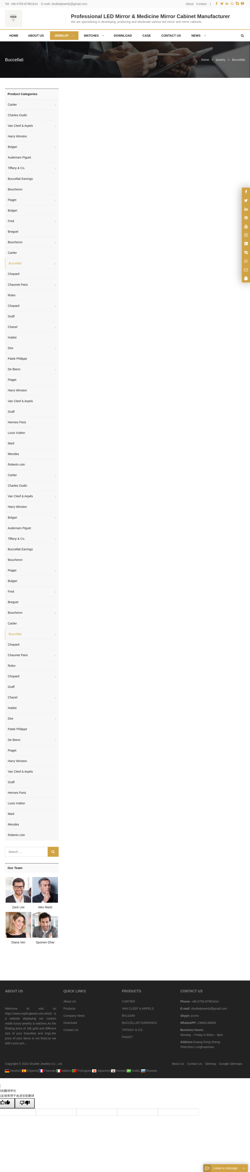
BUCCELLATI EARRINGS (139, 1023)
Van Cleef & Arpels (20, 125)
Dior (10, 348)
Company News (74, 1015)
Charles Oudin (17, 115)
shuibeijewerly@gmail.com (69, 4)
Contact (201, 4)
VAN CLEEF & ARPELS (138, 1008)
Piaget (12, 200)
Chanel (12, 327)
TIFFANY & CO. (132, 1030)
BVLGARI (128, 1015)
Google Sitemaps (230, 1063)
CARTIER (128, 1001)
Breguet (13, 231)
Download (70, 1023)
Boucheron (15, 189)
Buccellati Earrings (20, 178)
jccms (194, 1015)
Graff (11, 316)
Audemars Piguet (19, 157)
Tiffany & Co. (16, 168)
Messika (13, 454)
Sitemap (210, 1063)
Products (69, 1008)
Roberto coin (16, 464)
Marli (11, 443)
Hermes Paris (17, 422)
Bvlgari (12, 147)
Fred (11, 221)
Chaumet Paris (18, 284)
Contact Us (70, 1030)
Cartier (12, 104)
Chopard (13, 274)
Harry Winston (17, 136)
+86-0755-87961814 (24, 4)
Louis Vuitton (16, 433)
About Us (69, 1001)
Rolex (12, 295)
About (190, 4)
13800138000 (206, 1023)
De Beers (14, 369)
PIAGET (127, 1037)
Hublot (12, 337)
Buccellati (14, 59)
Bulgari (12, 210)
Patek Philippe (17, 358)
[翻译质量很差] (25, 1103)
